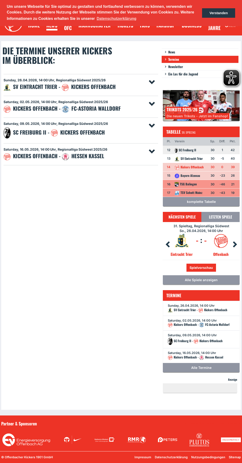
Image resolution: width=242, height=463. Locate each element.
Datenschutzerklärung (171, 457)
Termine (173, 59)
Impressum (142, 457)
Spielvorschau (201, 268)
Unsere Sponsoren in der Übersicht (214, 423)
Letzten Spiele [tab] (220, 217)
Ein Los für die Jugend (183, 73)
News (171, 51)
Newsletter (175, 66)
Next (235, 244)
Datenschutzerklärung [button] (116, 19)
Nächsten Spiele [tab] (182, 217)
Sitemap (235, 457)
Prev (167, 244)
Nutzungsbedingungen (208, 457)
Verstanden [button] (218, 13)
